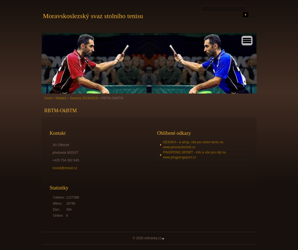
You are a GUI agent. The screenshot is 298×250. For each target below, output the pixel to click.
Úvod (48, 98)
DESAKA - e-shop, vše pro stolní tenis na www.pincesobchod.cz (193, 144)
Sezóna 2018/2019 (84, 98)
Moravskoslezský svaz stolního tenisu (93, 16)
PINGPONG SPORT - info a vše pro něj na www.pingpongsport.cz (194, 154)
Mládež (61, 98)
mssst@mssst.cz (64, 168)
